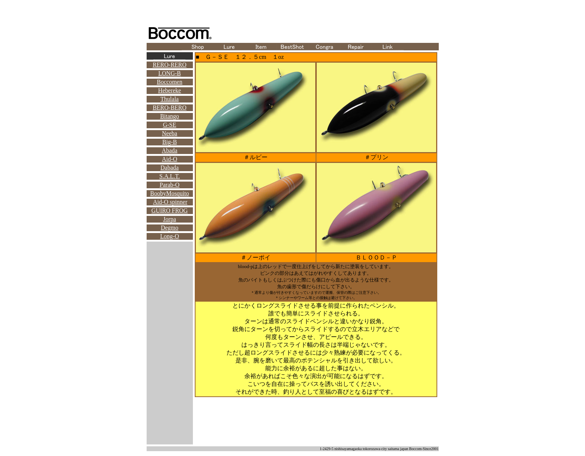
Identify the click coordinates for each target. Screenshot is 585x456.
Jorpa (169, 219)
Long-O (169, 236)
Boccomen (169, 82)
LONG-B (169, 73)
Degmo (169, 227)
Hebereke (169, 90)
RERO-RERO (170, 65)
